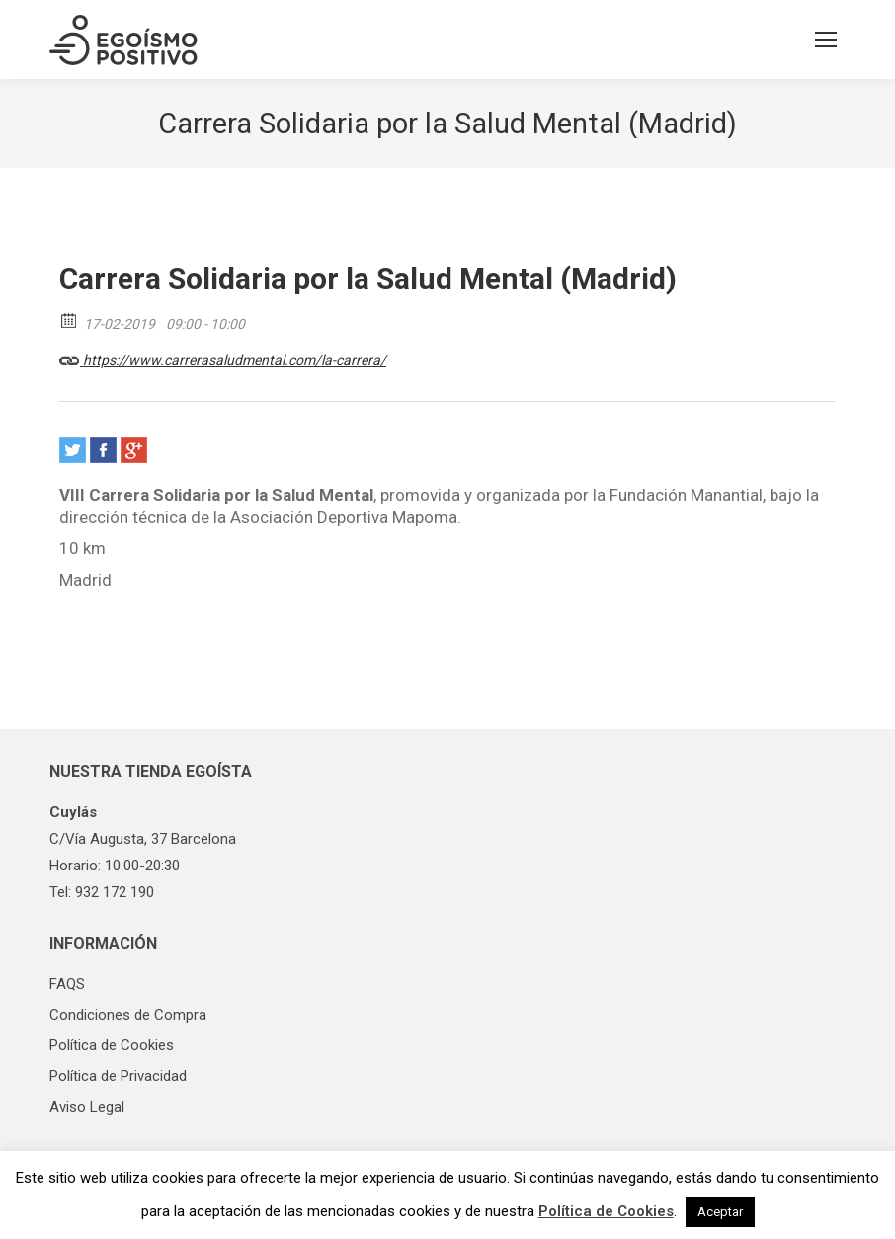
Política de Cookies (111, 1045)
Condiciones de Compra (127, 1015)
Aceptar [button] (720, 1211)
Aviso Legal (86, 1106)
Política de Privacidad (118, 1076)
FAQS (67, 984)
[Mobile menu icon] (826, 39)
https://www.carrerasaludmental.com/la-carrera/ (222, 357)
